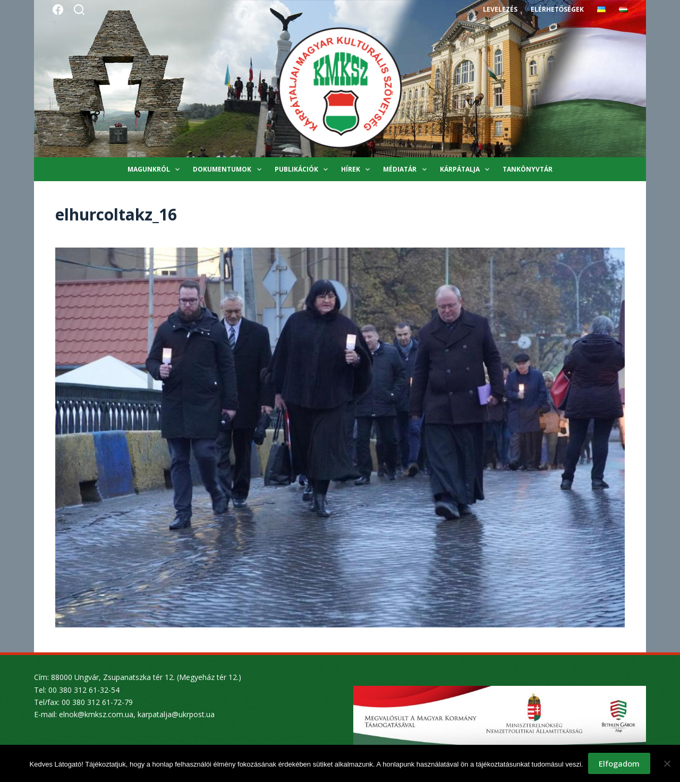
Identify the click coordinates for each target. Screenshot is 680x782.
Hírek (357, 169)
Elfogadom (619, 763)
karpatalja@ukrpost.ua (176, 714)
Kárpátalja (467, 169)
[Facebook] (58, 9)
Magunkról (156, 169)
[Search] (79, 9)
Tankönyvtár (527, 169)
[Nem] (666, 763)
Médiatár (406, 169)
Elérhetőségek (557, 9)
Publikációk (303, 169)
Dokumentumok (229, 169)
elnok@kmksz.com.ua (96, 714)
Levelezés (500, 9)
